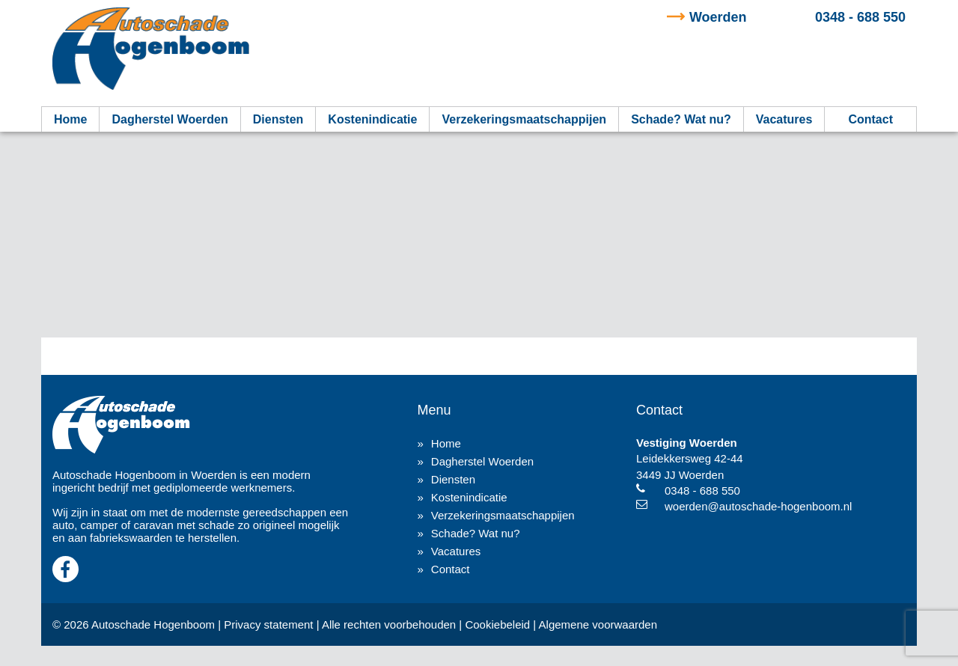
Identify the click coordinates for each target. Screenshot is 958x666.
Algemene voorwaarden (598, 624)
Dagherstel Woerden (170, 119)
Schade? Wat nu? (681, 119)
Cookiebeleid (497, 624)
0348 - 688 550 (797, 17)
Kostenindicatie (372, 119)
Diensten (278, 119)
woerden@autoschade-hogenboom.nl (758, 506)
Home (70, 119)
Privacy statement (268, 624)
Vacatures (784, 119)
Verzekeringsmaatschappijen (524, 119)
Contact (870, 119)
